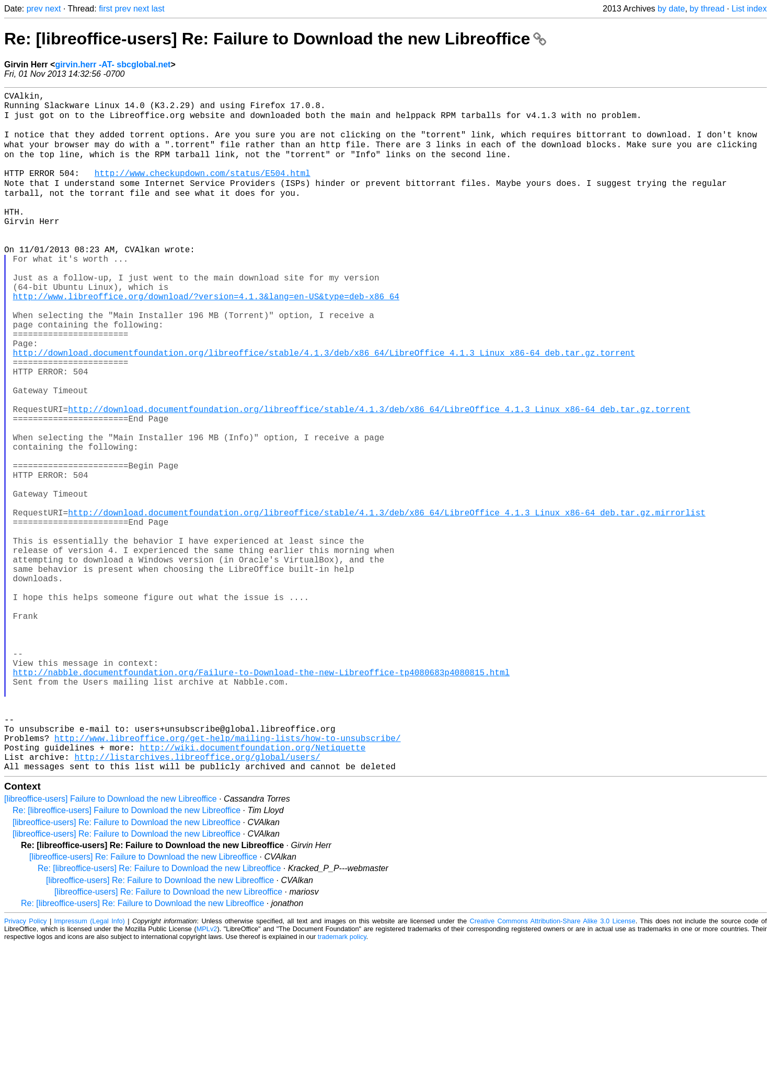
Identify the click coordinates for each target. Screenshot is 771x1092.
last (158, 8)
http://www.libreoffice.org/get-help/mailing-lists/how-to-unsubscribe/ (227, 879)
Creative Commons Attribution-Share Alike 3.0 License (552, 1068)
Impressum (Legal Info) (89, 1068)
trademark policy (342, 1084)
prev (35, 8)
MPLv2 (207, 1076)
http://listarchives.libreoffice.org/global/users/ (197, 902)
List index (749, 8)
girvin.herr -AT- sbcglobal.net (112, 64)
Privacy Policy (25, 1068)
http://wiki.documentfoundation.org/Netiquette (252, 890)
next (53, 8)
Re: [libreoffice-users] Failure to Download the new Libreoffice (126, 957)
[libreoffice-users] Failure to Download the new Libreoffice (110, 946)
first (105, 8)
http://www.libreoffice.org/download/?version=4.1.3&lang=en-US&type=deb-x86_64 (206, 339)
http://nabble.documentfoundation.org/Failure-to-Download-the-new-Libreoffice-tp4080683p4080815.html (261, 798)
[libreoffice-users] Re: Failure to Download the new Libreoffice (126, 969)
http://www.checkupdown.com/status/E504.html (202, 189)
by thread (706, 8)
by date (671, 8)
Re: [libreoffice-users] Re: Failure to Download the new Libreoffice (275, 38)
